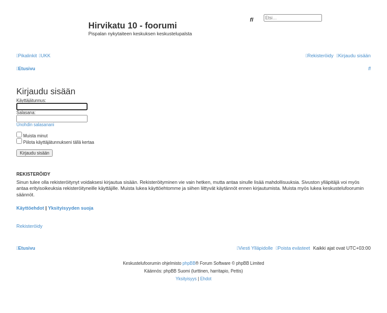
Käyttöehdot (30, 208)
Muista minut (31, 135)
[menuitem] (44, 55)
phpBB (189, 263)
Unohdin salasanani (35, 124)
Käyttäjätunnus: (31, 100)
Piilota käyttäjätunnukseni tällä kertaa (55, 142)
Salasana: (25, 112)
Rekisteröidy (29, 226)
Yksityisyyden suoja (70, 208)
